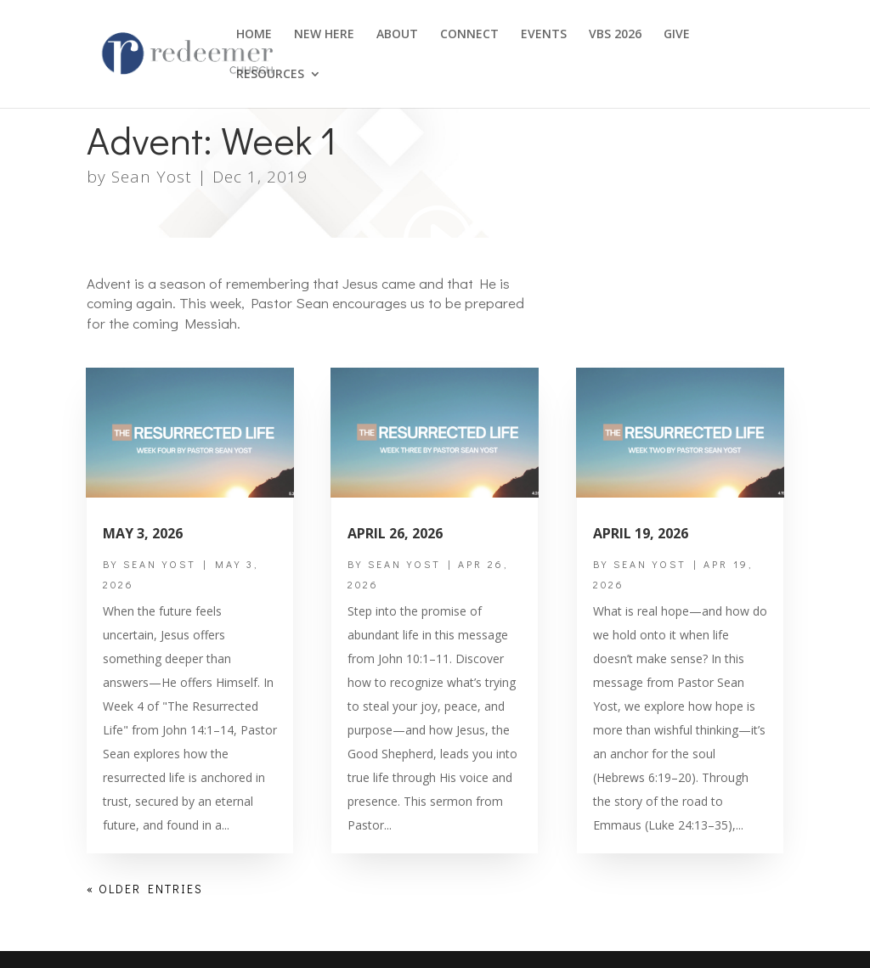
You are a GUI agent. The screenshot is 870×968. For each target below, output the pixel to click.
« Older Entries (145, 889)
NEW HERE (324, 35)
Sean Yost (151, 177)
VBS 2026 (615, 35)
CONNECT (469, 35)
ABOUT (397, 35)
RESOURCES (270, 75)
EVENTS (544, 35)
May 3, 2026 (143, 533)
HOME (254, 35)
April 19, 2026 (640, 533)
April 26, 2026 (395, 533)
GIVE (677, 35)
